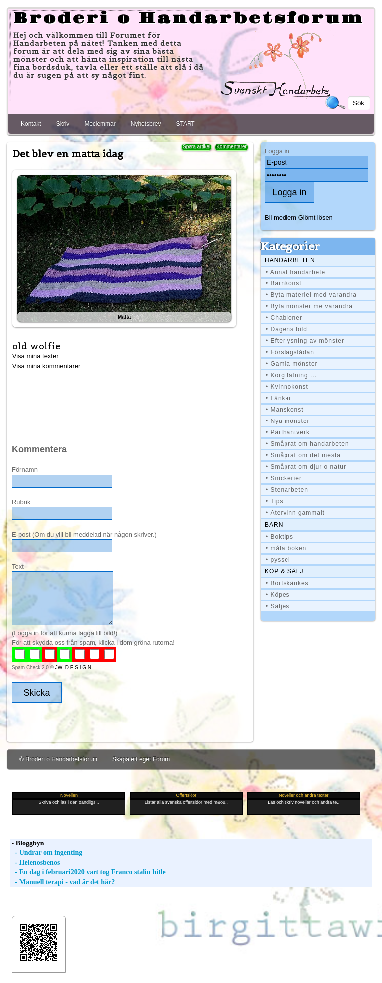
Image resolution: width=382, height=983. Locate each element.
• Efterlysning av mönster (305, 340)
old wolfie (36, 346)
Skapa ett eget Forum (141, 759)
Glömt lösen (315, 217)
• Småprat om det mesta (303, 455)
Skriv (63, 123)
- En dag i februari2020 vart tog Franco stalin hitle (88, 872)
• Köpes (278, 594)
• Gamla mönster (292, 363)
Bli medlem (280, 217)
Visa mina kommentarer (46, 366)
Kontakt (31, 123)
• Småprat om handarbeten (307, 443)
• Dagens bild (286, 329)
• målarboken (286, 548)
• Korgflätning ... (291, 375)
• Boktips (279, 536)
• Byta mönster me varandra (309, 306)
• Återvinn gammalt (295, 512)
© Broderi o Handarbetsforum (58, 759)
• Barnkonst (284, 283)
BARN (274, 524)
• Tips (275, 501)
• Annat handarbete (295, 272)
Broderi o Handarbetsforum (188, 18)
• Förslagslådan (290, 352)
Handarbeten (290, 260)
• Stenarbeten (287, 489)
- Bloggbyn (27, 843)
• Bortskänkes (287, 583)
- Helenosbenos (35, 862)
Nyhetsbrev (146, 123)
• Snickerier (284, 478)
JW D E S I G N (73, 667)
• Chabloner (284, 317)
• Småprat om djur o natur (306, 466)
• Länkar (278, 398)
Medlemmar (99, 123)
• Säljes (277, 606)
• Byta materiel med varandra (311, 294)
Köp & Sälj (284, 571)
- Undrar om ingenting (46, 852)
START (185, 123)
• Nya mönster (288, 421)
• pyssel (278, 559)
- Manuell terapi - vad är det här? (62, 882)
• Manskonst (285, 409)
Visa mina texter (35, 356)
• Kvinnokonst (287, 386)
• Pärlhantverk (288, 432)
